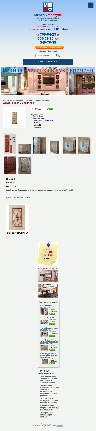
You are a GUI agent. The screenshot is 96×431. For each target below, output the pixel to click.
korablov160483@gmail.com (57, 29)
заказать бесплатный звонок (49, 47)
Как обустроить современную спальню (46, 415)
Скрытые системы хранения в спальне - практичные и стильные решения (49, 379)
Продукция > (8, 100)
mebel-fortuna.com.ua (48, 20)
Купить (49, 109)
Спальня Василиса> (42, 100)
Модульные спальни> (23, 100)
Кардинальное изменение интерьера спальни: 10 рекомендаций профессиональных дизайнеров (49, 391)
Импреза (59, 426)
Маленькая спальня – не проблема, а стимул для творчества (50, 408)
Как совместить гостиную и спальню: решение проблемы (49, 401)
